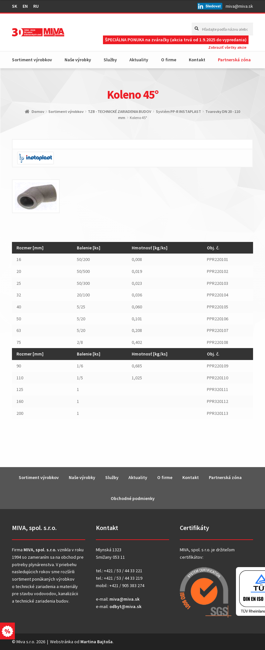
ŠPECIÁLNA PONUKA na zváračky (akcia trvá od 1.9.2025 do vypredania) (176, 40)
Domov (38, 111)
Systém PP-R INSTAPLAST (178, 111)
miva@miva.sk (239, 6)
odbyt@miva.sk (125, 606)
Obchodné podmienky (133, 498)
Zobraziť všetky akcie (227, 47)
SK (14, 6)
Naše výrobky (78, 60)
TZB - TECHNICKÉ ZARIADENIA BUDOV (119, 111)
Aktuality (138, 60)
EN (25, 6)
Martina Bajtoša (96, 642)
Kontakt (197, 60)
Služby (110, 60)
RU (36, 6)
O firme (168, 60)
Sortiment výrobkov (32, 60)
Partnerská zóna (234, 60)
